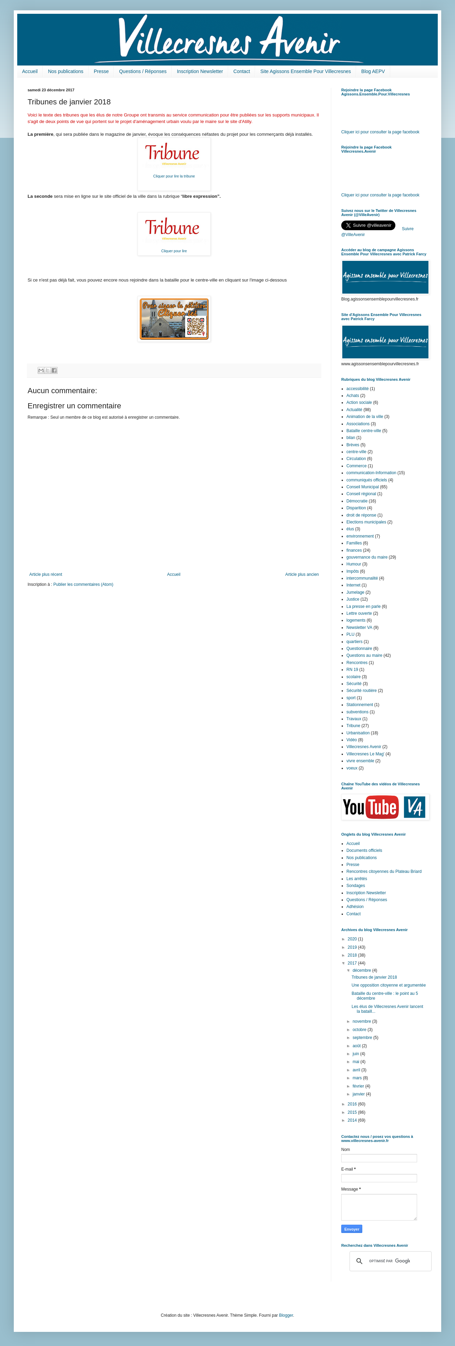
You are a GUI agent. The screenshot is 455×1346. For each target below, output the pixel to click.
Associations (358, 423)
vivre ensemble (360, 760)
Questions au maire (364, 655)
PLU (350, 634)
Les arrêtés (356, 878)
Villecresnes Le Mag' (365, 754)
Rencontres (356, 662)
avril (357, 1070)
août (357, 1045)
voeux (351, 768)
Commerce (356, 465)
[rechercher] (389, 1261)
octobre (360, 1029)
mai (357, 1061)
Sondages (355, 885)
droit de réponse (361, 515)
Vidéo (351, 739)
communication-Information (371, 472)
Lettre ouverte (359, 613)
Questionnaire (359, 648)
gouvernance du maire (366, 557)
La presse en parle (363, 606)
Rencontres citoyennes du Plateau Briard (384, 871)
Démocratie (356, 501)
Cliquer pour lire (174, 251)
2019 (353, 947)
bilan (350, 437)
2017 (353, 963)
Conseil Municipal (362, 487)
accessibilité (357, 388)
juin (356, 1053)
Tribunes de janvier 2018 (374, 977)
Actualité (354, 409)
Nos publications (65, 71)
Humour (353, 564)
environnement (360, 536)
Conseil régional (361, 493)
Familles (354, 543)
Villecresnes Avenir (363, 746)
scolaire (353, 676)
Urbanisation (358, 733)
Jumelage (355, 592)
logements (355, 620)
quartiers (354, 641)
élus (350, 529)
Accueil (30, 71)
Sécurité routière (361, 690)
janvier (359, 1094)
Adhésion (355, 906)
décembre (362, 970)
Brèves (352, 444)
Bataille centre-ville (363, 430)
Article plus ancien (302, 574)
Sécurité (354, 683)
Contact (241, 71)
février (359, 1086)
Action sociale (359, 402)
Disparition (356, 508)
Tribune (353, 725)
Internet (353, 585)
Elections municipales (366, 522)
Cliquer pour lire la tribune (174, 176)
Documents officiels (364, 850)
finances (354, 550)
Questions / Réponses (142, 71)
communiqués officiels (366, 480)
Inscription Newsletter (200, 71)
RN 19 (352, 669)
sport (351, 697)
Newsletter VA (359, 627)
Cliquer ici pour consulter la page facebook (380, 132)
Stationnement (359, 704)
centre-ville (356, 451)
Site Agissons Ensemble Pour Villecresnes (305, 71)
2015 (353, 1112)
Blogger (286, 1315)
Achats (352, 395)
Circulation (356, 458)
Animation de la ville (364, 416)
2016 (353, 1104)
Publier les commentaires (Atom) (83, 584)
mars (358, 1077)
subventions (357, 712)
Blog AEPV (373, 71)
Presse (101, 71)
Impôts (352, 571)
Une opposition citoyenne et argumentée (389, 985)
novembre (362, 1021)
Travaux (353, 718)
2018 (353, 955)
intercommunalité (362, 578)
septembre (363, 1037)
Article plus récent (45, 574)
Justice (352, 599)
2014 (353, 1120)
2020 (353, 939)
